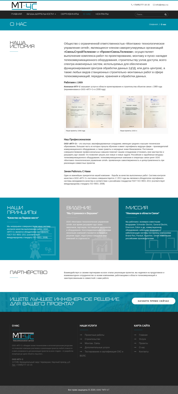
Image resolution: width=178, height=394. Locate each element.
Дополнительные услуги (97, 347)
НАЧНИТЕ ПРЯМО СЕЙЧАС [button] (153, 300)
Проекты (143, 343)
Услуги (142, 339)
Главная (16, 14)
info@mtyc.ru (161, 4)
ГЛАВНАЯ (153, 24)
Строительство (92, 339)
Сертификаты (69, 14)
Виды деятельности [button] (41, 14)
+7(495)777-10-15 (141, 4)
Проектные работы (94, 334)
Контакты (102, 14)
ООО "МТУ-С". (103, 390)
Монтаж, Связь (92, 343)
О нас (87, 14)
